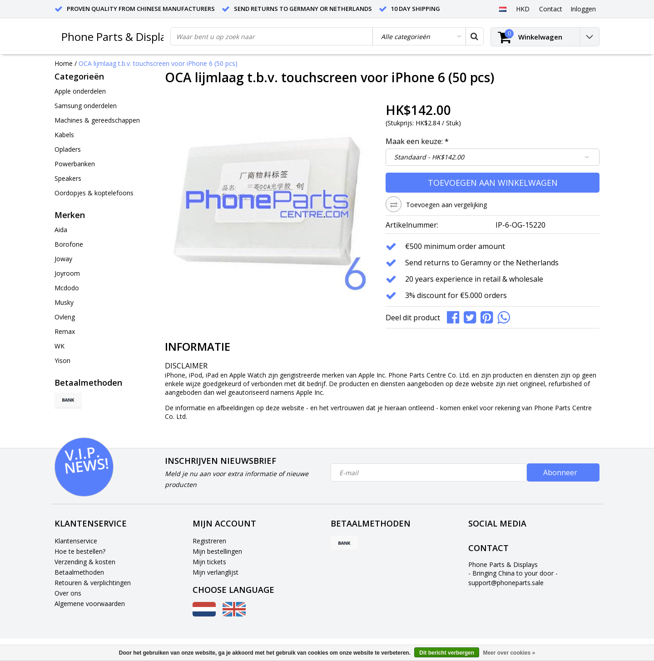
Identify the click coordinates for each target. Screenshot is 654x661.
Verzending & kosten (84, 561)
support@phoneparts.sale (506, 582)
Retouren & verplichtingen (92, 582)
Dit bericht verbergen (446, 653)
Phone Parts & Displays (119, 36)
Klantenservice (75, 541)
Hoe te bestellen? (79, 551)
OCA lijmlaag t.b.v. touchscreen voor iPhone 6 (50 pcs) (158, 63)
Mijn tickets (209, 561)
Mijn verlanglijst (215, 572)
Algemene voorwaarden (89, 603)
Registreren (209, 541)
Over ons (67, 593)
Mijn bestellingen (217, 551)
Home (63, 63)
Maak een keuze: (417, 141)
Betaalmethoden (79, 572)
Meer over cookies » (509, 653)
